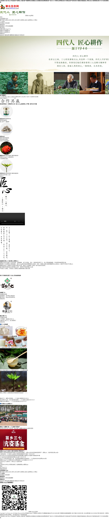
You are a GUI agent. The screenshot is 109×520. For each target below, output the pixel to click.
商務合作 (2, 33)
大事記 (35, 20)
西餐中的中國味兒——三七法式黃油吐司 (10, 401)
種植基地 (2, 24)
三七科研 (2, 21)
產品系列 (2, 27)
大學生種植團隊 (9, 26)
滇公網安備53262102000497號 (91, 513)
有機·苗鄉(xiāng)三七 (5, 29)
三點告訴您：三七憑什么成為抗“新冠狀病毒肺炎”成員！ (14, 454)
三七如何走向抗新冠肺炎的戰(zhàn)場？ (10, 457)
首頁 (1, 17)
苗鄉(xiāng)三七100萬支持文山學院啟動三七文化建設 (13, 460)
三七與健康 (5, 324)
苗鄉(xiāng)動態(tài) (5, 30)
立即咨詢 (4, 468)
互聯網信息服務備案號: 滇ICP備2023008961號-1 (72, 513)
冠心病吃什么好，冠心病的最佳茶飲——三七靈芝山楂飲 (14, 399)
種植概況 (2, 26)
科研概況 (2, 23)
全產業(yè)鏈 (23, 20)
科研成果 (7, 23)
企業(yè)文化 (8, 20)
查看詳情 (2, 298)
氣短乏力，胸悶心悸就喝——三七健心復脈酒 (11, 398)
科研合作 (22, 35)
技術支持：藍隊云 (104, 513)
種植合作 (17, 35)
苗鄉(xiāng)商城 (29, 15)
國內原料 (7, 35)
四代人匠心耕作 (16, 20)
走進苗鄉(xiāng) (4, 18)
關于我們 (2, 20)
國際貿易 (12, 35)
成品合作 (2, 35)
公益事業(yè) (30, 20)
